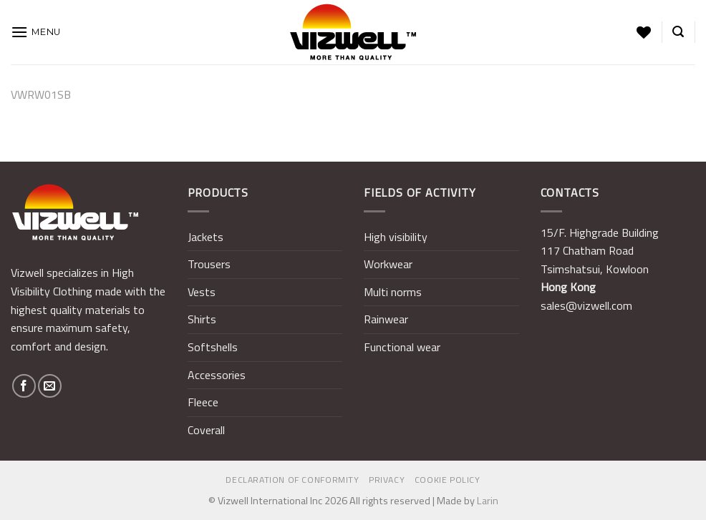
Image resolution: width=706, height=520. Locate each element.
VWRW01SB (41, 94)
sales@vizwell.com (586, 305)
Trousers (209, 264)
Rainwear (386, 319)
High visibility (395, 236)
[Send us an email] (50, 386)
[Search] (678, 32)
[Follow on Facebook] (24, 386)
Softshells (213, 346)
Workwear (388, 264)
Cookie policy (447, 479)
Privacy (387, 479)
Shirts (202, 319)
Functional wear (402, 346)
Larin (487, 501)
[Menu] (36, 31)
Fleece (203, 402)
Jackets (205, 236)
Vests (202, 291)
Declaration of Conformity (292, 479)
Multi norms (393, 291)
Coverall (206, 429)
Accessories (217, 374)
